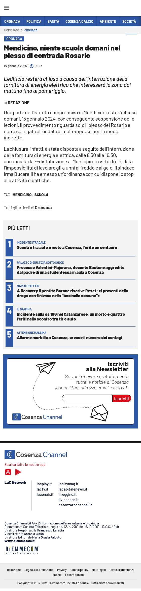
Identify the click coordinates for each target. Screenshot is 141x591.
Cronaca (30, 30)
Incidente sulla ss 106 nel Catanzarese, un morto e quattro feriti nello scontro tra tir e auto (71, 316)
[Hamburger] (7, 9)
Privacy (62, 569)
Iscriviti (121, 398)
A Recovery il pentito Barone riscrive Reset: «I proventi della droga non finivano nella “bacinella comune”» (72, 293)
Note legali (99, 569)
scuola (41, 194)
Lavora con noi (75, 574)
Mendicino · (23, 194)
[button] (131, 40)
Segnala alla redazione (38, 569)
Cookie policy (79, 569)
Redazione (14, 569)
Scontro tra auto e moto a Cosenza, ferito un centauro (67, 247)
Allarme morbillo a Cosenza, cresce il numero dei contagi (69, 337)
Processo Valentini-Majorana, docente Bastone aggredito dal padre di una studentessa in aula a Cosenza (70, 270)
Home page (11, 30)
